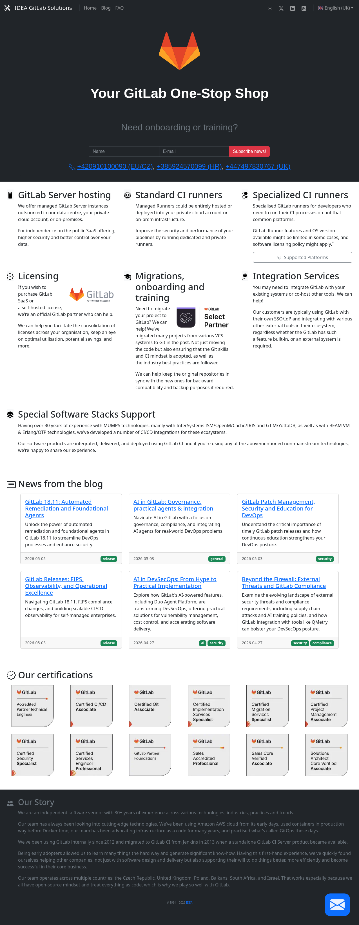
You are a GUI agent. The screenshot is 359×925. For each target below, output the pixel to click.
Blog (106, 8)
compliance (322, 643)
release (109, 558)
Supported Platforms (302, 257)
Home (90, 8)
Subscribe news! (249, 151)
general (217, 558)
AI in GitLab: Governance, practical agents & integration (173, 505)
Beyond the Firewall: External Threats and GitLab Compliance (284, 582)
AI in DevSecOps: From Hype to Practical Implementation (175, 582)
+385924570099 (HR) (189, 166)
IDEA (189, 902)
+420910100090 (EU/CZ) (115, 166)
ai (202, 643)
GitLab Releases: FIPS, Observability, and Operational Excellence (66, 585)
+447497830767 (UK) (258, 166)
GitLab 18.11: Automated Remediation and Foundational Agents (66, 508)
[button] (337, 904)
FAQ (119, 8)
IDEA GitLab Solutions (38, 8)
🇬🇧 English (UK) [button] (334, 8)
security (325, 558)
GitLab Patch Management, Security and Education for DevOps (278, 508)
